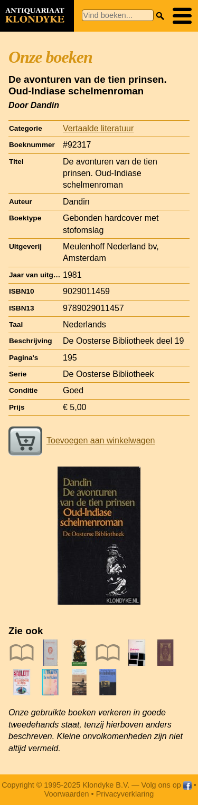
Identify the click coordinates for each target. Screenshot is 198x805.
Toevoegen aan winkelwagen (81, 440)
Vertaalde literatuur (98, 128)
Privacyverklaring (125, 794)
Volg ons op (167, 785)
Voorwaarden (66, 794)
